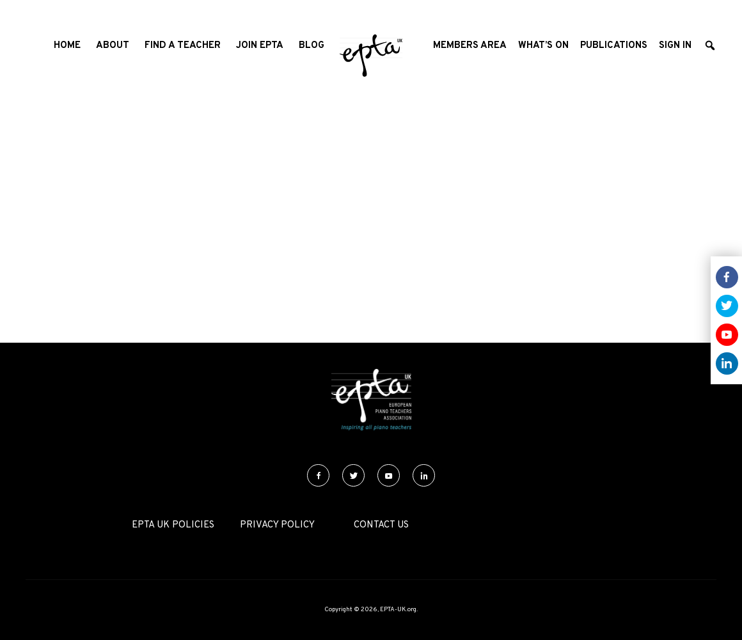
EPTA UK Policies (173, 525)
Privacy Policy (277, 525)
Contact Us (381, 525)
